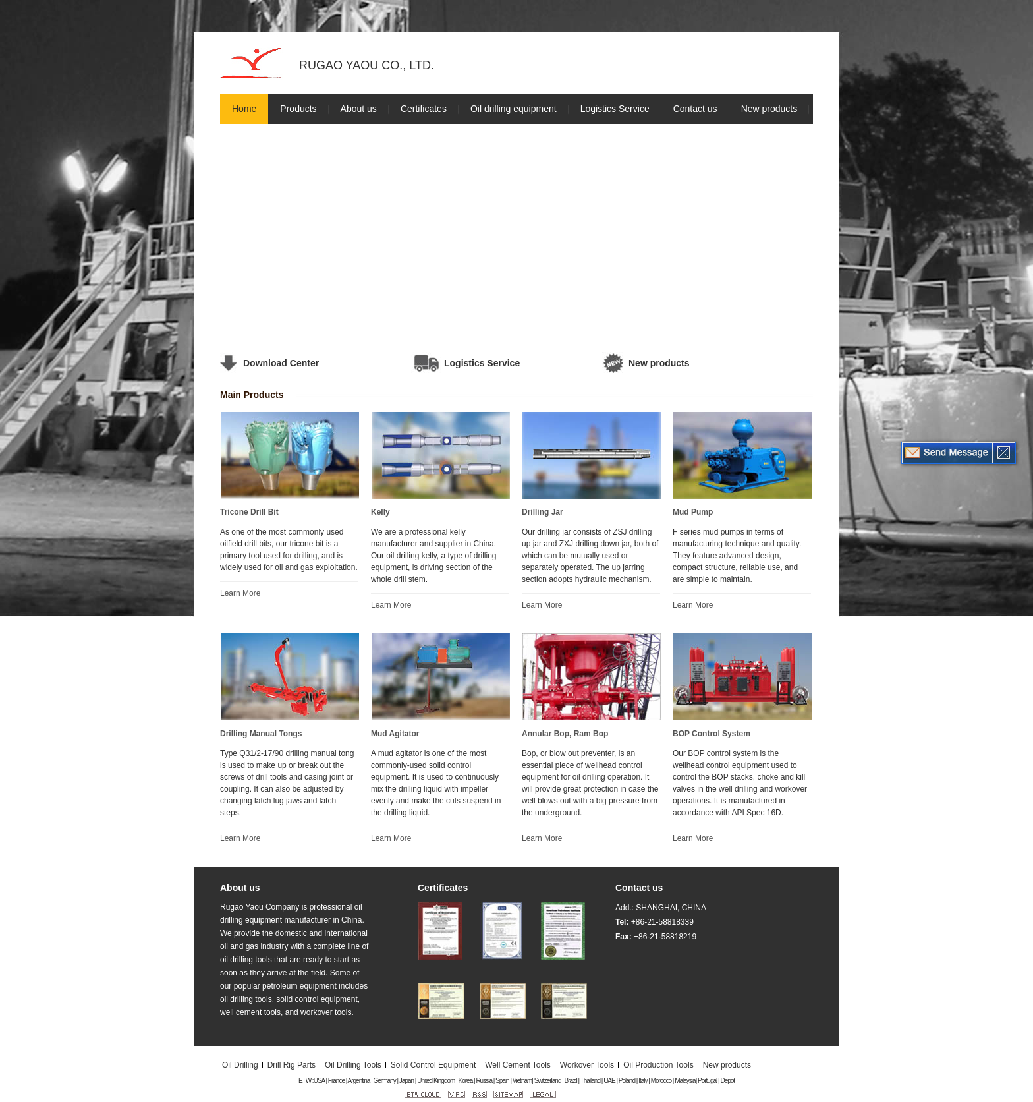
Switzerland (547, 1080)
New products (769, 108)
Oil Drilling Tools (353, 1065)
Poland (627, 1080)
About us (359, 108)
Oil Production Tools (658, 1065)
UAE (609, 1080)
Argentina (359, 1080)
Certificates (424, 108)
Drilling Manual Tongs (261, 733)
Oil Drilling (240, 1065)
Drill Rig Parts (291, 1065)
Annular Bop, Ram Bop (565, 733)
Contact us (695, 108)
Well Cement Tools (518, 1065)
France (336, 1080)
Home (244, 108)
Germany (385, 1080)
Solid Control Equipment (433, 1065)
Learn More (240, 593)
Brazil (571, 1080)
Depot (727, 1080)
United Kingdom (436, 1080)
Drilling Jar (542, 512)
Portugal (707, 1080)
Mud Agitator (395, 733)
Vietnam (522, 1080)
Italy (642, 1080)
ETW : (306, 1080)
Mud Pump (693, 512)
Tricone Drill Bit (249, 512)
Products (298, 108)
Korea (466, 1080)
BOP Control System (711, 733)
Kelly (380, 512)
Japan (406, 1080)
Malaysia (685, 1080)
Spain (502, 1080)
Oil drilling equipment (513, 108)
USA (319, 1080)
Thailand (590, 1080)
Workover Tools (587, 1065)
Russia (484, 1080)
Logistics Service (615, 108)
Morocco (661, 1080)
